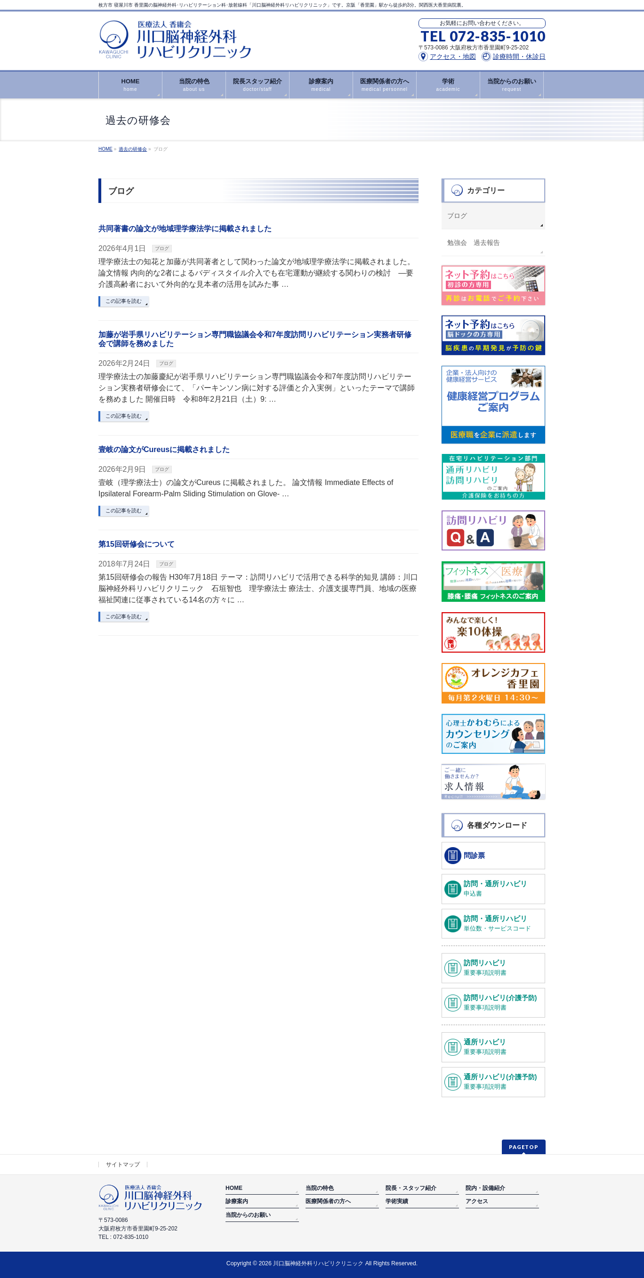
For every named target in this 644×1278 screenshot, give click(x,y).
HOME (233, 1188)
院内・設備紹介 (485, 1188)
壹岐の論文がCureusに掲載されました (164, 449)
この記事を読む (123, 301)
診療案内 (236, 1201)
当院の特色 (320, 1188)
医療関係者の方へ (328, 1201)
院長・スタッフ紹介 (411, 1188)
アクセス (477, 1201)
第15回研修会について (136, 544)
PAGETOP (524, 1147)
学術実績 (397, 1201)
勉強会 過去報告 (473, 242)
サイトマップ (123, 1164)
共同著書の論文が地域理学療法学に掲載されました (185, 229)
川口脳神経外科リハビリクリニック (318, 1263)
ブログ (162, 248)
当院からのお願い (248, 1215)
